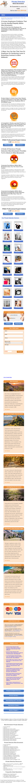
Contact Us (5, 745)
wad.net (21, 763)
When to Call (7, 341)
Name (6, 330)
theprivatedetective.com (8, 769)
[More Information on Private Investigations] (18, 304)
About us (11, 719)
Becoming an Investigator (11, 626)
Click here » (6, 229)
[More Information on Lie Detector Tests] (7, 248)
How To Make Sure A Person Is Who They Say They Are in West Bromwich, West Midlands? (14, 660)
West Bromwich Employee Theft (9, 753)
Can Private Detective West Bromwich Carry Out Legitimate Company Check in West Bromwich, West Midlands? (14, 656)
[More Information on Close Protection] (7, 270)
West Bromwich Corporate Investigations (11, 730)
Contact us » (20, 144)
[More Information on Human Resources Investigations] (7, 304)
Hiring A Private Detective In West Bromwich (12, 738)
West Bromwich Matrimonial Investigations (11, 749)
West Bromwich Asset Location (9, 728)
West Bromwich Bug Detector (9, 737)
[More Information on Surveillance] (7, 226)
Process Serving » (13, 695)
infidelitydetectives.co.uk (8, 765)
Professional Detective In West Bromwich (11, 756)
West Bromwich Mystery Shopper (10, 757)
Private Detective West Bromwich (13, 17)
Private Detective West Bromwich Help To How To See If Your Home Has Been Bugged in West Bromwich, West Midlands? (14, 679)
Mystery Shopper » (13, 710)
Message (7, 344)
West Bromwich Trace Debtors (9, 736)
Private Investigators (5, 719)
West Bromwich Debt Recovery (9, 758)
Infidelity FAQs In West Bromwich (10, 774)
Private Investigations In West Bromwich (11, 755)
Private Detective (6, 726)
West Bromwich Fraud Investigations (10, 731)
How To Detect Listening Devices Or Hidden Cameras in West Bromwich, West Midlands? (14, 683)
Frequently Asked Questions (14, 772)
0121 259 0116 (14, 315)
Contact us (15, 720)
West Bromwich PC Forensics (9, 734)
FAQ (22, 17)
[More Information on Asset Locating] (18, 259)
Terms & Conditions (8, 720)
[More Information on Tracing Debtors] (7, 292)
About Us (5, 727)
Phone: (6, 338)
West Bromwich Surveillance (9, 752)
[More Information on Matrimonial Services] (7, 237)
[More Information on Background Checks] (18, 226)
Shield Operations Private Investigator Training (14, 636)
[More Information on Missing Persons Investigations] (18, 292)
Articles (19, 720)
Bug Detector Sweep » (13, 705)
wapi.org (5, 767)
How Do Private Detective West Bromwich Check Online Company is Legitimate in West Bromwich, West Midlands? (13, 648)
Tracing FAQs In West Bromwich (9, 777)
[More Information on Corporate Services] (18, 237)
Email (6, 334)
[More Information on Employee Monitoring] (18, 281)
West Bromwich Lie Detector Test (10, 732)
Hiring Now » (18, 323)
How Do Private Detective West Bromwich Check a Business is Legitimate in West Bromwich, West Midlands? (14, 652)
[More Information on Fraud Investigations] (7, 281)
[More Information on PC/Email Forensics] (18, 248)
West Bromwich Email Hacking (9, 754)
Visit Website (7, 409)
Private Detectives (7, 744)
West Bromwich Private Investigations (10, 735)
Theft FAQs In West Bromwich (9, 775)
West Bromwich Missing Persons (9, 733)
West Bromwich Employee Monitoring (10, 747)
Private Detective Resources (14, 761)
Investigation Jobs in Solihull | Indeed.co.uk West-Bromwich (14, 630)
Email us (13, 318)
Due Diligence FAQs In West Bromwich (11, 776)
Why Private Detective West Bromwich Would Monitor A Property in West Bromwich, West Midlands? (14, 674)
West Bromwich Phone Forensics (10, 751)
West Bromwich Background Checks (10, 746)
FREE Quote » (7, 144)
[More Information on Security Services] (18, 270)
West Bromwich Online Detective (9, 739)
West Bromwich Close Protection (9, 740)
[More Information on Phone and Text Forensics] (7, 259)
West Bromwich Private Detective (13, 724)
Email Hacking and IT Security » (14, 700)
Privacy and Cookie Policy (19, 719)
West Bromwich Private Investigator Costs (11, 759)
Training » (8, 323)
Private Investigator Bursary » (13, 690)
